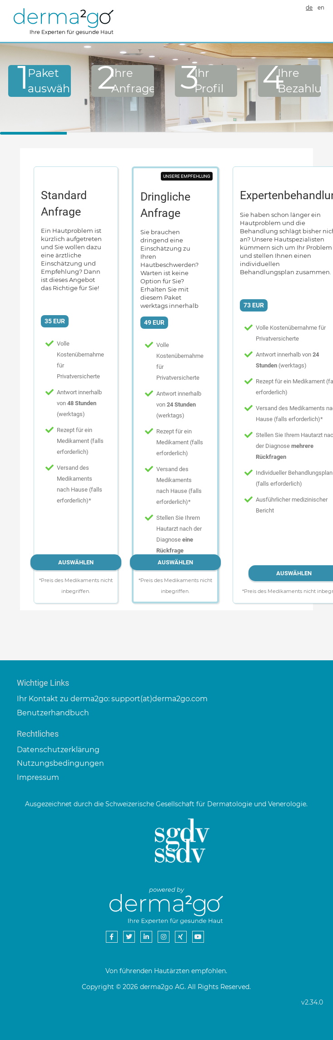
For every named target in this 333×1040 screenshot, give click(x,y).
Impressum (38, 777)
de (309, 8)
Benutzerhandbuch (53, 712)
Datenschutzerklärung (58, 749)
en (321, 8)
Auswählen (76, 562)
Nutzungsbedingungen (60, 763)
